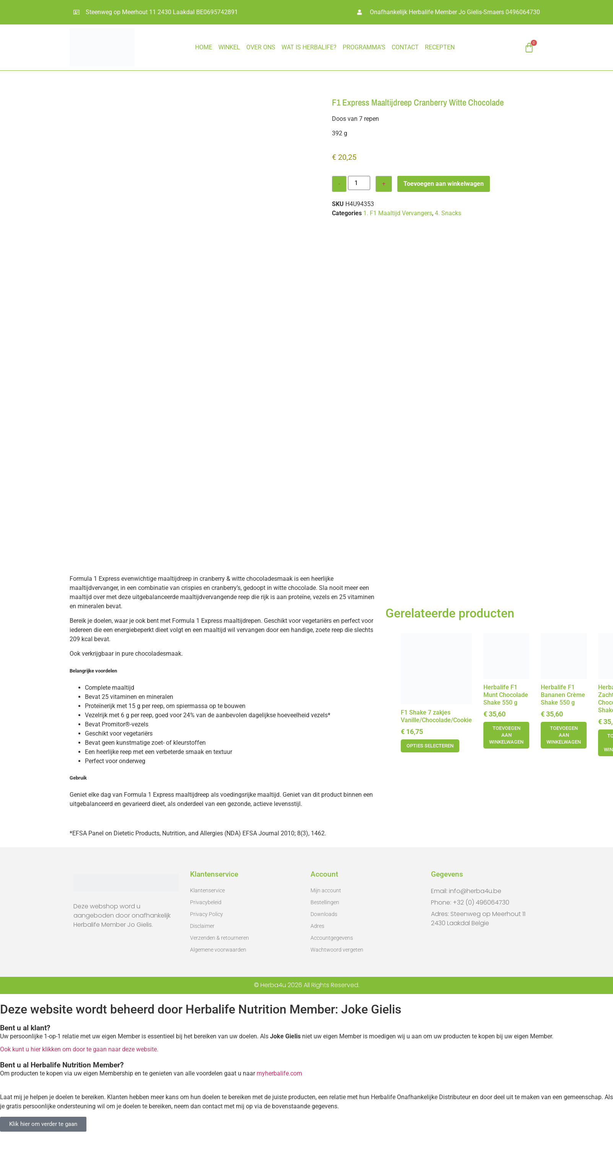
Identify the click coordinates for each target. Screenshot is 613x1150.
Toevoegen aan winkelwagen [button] (506, 735)
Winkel (229, 47)
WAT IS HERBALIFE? (309, 47)
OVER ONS (260, 47)
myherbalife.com (279, 1073)
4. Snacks (448, 213)
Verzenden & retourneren (219, 938)
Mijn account (326, 890)
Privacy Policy (206, 914)
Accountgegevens (332, 938)
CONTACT (405, 47)
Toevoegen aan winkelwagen (443, 183)
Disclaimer (202, 926)
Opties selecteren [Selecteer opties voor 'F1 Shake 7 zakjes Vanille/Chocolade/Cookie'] (430, 746)
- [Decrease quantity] (339, 183)
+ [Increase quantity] (383, 183)
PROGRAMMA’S (364, 47)
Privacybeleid (205, 902)
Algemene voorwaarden (218, 950)
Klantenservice (207, 890)
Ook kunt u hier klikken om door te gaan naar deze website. (79, 1049)
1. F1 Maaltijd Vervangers (397, 213)
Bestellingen (325, 902)
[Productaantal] (359, 183)
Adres (317, 926)
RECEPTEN (440, 47)
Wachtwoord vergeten (337, 950)
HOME (203, 47)
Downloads (324, 914)
